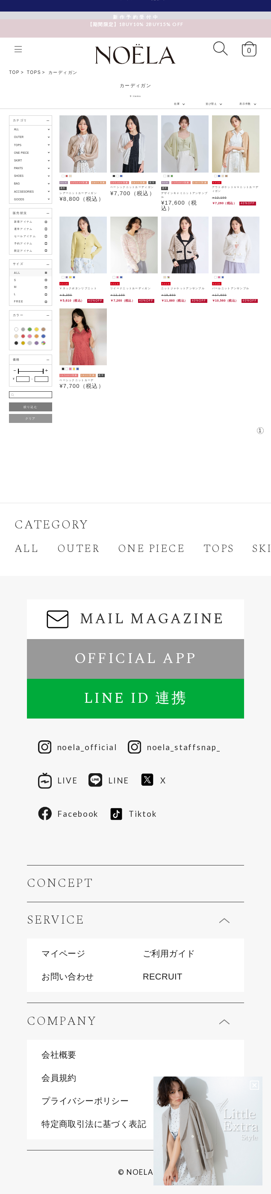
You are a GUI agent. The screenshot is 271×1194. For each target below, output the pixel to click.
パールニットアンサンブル (231, 288)
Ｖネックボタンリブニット (78, 288)
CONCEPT (60, 883)
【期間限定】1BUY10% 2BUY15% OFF (136, 16)
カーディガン (63, 72)
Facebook (68, 814)
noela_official (77, 747)
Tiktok (133, 814)
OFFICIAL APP (135, 659)
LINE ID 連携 (135, 698)
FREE (19, 301)
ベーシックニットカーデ (76, 379)
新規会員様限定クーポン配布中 (135, 5)
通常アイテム (23, 228)
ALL (16, 129)
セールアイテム (25, 236)
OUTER (78, 548)
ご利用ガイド (169, 953)
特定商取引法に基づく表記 (93, 1124)
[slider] (18, 371)
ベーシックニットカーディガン (132, 186)
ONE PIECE (152, 548)
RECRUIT (163, 976)
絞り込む (31, 407)
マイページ (63, 953)
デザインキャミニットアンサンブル (184, 194)
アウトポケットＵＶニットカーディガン (235, 188)
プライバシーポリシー (85, 1101)
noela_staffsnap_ (174, 747)
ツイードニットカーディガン (130, 288)
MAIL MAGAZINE (135, 619)
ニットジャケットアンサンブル (183, 288)
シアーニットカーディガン (78, 192)
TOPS (34, 72)
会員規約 (59, 1078)
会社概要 (59, 1054)
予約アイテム (23, 243)
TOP (14, 72)
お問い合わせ (67, 976)
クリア (30, 418)
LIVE (58, 781)
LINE (108, 780)
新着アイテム (23, 221)
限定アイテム (23, 250)
